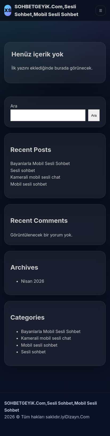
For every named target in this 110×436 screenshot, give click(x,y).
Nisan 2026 (32, 281)
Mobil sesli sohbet (28, 184)
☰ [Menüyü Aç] (100, 11)
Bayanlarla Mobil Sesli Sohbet (40, 163)
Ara (13, 106)
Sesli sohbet (22, 170)
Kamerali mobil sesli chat (35, 177)
